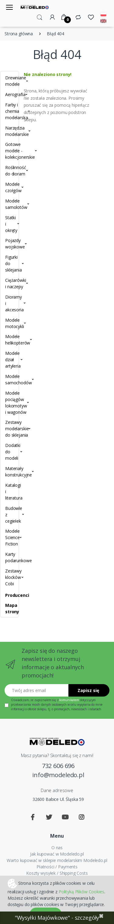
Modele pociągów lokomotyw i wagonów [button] (9, 402)
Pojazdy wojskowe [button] (9, 243)
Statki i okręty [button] (9, 224)
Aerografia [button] (9, 94)
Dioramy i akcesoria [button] (9, 303)
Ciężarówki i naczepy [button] (9, 283)
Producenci (9, 595)
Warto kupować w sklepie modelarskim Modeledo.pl (57, 860)
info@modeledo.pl (58, 775)
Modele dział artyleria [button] (9, 359)
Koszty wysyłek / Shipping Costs (57, 873)
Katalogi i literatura (9, 491)
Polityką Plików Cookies (81, 892)
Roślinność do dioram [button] (9, 170)
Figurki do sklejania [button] (9, 263)
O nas (57, 847)
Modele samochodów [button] (9, 379)
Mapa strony (9, 608)
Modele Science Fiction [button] (9, 537)
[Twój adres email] (37, 690)
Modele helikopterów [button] (9, 340)
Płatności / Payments (57, 867)
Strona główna (19, 33)
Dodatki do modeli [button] (9, 451)
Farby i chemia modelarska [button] (9, 111)
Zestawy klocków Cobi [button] (9, 577)
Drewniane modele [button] (9, 81)
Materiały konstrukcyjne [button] (9, 471)
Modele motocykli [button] (9, 323)
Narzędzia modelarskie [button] (9, 131)
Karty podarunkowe (9, 557)
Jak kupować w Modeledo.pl (57, 854)
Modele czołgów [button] (9, 187)
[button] (39, 16)
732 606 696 (58, 766)
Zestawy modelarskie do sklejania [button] (9, 428)
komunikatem (69, 700)
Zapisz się (88, 690)
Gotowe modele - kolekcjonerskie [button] (9, 150)
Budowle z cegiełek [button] (9, 514)
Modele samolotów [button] (9, 204)
